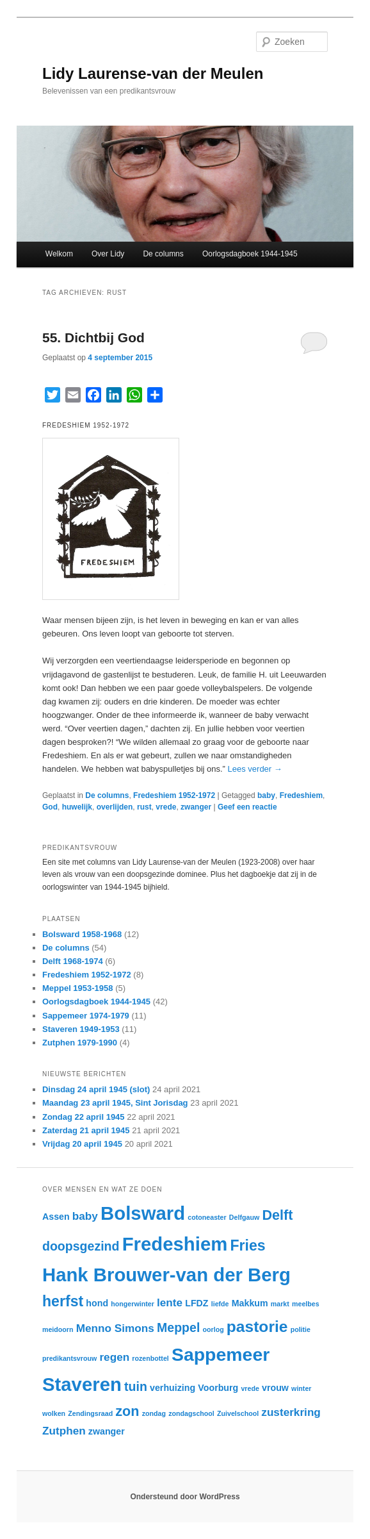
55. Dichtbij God (93, 337)
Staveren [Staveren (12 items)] (82, 1384)
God (50, 807)
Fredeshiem (301, 795)
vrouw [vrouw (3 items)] (275, 1388)
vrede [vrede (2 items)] (250, 1388)
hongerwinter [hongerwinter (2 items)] (132, 1304)
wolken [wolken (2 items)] (53, 1413)
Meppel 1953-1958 (77, 988)
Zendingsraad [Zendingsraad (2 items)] (90, 1413)
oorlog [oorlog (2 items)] (213, 1329)
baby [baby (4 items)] (85, 1216)
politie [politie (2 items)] (300, 1329)
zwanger (196, 807)
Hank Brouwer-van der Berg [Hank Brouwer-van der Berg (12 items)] (166, 1274)
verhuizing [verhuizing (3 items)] (172, 1388)
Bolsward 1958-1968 (82, 934)
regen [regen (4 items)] (114, 1357)
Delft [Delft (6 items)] (277, 1215)
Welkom (59, 253)
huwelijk (77, 807)
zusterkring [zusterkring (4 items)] (291, 1412)
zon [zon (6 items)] (127, 1411)
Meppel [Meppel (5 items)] (178, 1327)
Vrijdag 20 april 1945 (82, 1144)
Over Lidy (108, 253)
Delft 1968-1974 (72, 961)
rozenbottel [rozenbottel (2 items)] (150, 1358)
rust (144, 807)
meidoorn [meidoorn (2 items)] (58, 1329)
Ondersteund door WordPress (184, 1496)
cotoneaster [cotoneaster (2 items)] (207, 1217)
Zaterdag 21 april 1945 (86, 1130)
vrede (166, 807)
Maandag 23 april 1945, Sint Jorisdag (115, 1103)
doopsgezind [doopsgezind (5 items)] (81, 1246)
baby (266, 795)
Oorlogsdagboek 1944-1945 (250, 253)
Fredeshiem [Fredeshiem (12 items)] (175, 1243)
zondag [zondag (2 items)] (154, 1413)
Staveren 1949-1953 (81, 1029)
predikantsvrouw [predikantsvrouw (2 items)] (69, 1358)
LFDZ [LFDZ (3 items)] (196, 1303)
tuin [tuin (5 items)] (135, 1386)
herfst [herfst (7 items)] (62, 1301)
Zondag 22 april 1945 (83, 1117)
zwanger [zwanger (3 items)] (106, 1431)
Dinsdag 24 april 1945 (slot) (96, 1089)
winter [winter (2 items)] (301, 1388)
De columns (163, 253)
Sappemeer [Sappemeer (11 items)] (220, 1354)
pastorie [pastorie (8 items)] (257, 1326)
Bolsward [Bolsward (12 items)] (143, 1213)
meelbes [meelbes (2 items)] (305, 1304)
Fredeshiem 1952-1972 (174, 795)
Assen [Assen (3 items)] (56, 1216)
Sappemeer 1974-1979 (85, 1015)
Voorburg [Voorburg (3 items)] (218, 1388)
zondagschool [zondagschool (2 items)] (191, 1413)
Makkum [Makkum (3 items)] (250, 1303)
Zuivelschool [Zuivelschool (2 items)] (238, 1413)
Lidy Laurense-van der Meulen (152, 73)
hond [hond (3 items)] (97, 1303)
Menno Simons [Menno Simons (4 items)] (115, 1328)
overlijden (115, 807)
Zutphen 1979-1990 (79, 1042)
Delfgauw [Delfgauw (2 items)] (244, 1217)
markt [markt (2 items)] (280, 1304)
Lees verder (255, 769)
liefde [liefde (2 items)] (220, 1304)
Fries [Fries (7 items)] (247, 1245)
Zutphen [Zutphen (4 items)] (64, 1430)
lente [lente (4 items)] (169, 1302)
